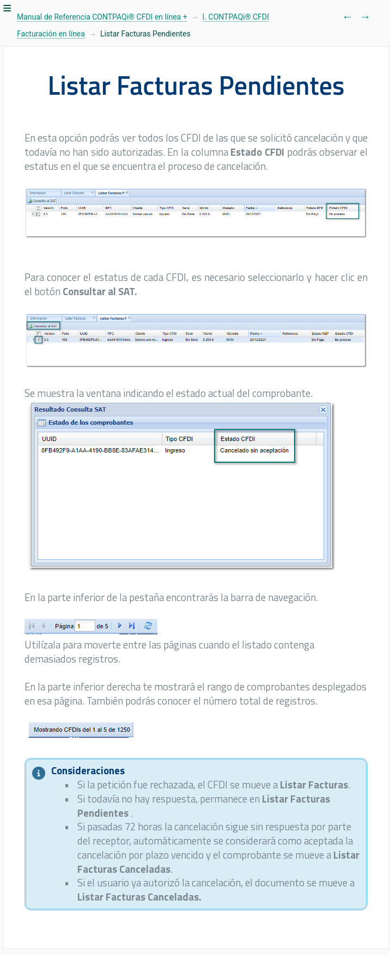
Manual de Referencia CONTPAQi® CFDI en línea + (102, 17)
